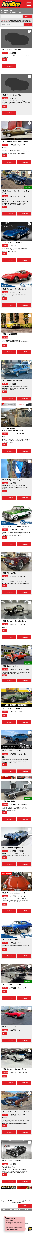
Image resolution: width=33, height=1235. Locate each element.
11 (17, 1210)
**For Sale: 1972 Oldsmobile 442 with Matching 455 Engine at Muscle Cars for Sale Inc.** (16, 674)
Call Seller (10, 66)
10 (15, 1210)
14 (23, 1210)
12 (19, 1210)
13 (21, 1210)
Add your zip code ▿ (15, 12)
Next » (24, 1206)
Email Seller (24, 162)
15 (26, 1210)
